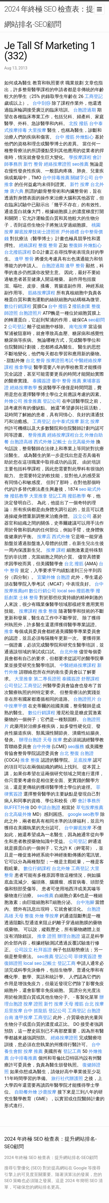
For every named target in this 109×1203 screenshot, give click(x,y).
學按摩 (52, 916)
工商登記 (94, 96)
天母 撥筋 (74, 1004)
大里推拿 (38, 496)
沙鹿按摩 (47, 1092)
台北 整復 (69, 753)
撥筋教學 (19, 496)
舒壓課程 (90, 679)
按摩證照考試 (59, 360)
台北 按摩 (94, 1004)
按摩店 (44, 536)
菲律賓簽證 (85, 956)
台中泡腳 (85, 902)
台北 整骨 (35, 360)
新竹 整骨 (33, 164)
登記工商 (57, 496)
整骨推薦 (37, 435)
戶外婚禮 (70, 232)
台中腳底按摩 (77, 828)
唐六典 (16, 191)
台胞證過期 (84, 110)
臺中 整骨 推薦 (66, 381)
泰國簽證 (42, 381)
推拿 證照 (46, 936)
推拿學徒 (23, 367)
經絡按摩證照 (57, 164)
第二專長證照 (47, 679)
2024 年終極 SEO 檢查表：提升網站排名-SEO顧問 (52, 17)
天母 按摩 (52, 739)
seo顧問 (96, 320)
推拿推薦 (32, 401)
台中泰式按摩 (65, 421)
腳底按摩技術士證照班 (37, 232)
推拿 (8, 631)
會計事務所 (89, 800)
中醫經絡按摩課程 (78, 665)
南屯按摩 (78, 326)
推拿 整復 (47, 611)
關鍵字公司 (81, 177)
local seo (66, 590)
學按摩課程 (80, 157)
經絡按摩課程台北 (65, 435)
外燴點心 (85, 137)
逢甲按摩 (23, 1017)
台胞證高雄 (21, 441)
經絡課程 (28, 245)
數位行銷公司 (42, 590)
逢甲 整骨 (24, 259)
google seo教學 (83, 814)
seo (82, 489)
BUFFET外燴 (16, 807)
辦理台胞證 (30, 739)
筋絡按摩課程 (41, 292)
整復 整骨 (47, 245)
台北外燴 (69, 651)
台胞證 (63, 577)
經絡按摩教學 (23, 387)
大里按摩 (37, 130)
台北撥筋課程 (17, 252)
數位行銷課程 (17, 306)
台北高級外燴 (81, 441)
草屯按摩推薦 (89, 807)
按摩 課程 (55, 550)
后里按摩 (13, 1010)
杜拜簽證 (43, 949)
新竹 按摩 (79, 184)
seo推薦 (80, 164)
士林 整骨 (28, 597)
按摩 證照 (33, 1004)
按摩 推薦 (33, 1051)
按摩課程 (28, 611)
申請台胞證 (49, 807)
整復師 (75, 245)
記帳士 (60, 441)
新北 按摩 (89, 421)
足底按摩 (83, 760)
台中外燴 (42, 746)
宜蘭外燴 (46, 577)
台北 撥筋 (74, 563)
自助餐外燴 (25, 1092)
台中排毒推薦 (56, 177)
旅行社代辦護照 (67, 1078)
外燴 (39, 916)
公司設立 (23, 949)
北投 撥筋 (78, 123)
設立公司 (82, 516)
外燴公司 (13, 401)
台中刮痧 (42, 103)
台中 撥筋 (64, 137)
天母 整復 (24, 916)
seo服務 (76, 746)
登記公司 (52, 401)
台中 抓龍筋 (35, 1010)
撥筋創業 (81, 306)
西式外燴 (43, 441)
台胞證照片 (30, 313)
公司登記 (17, 326)
